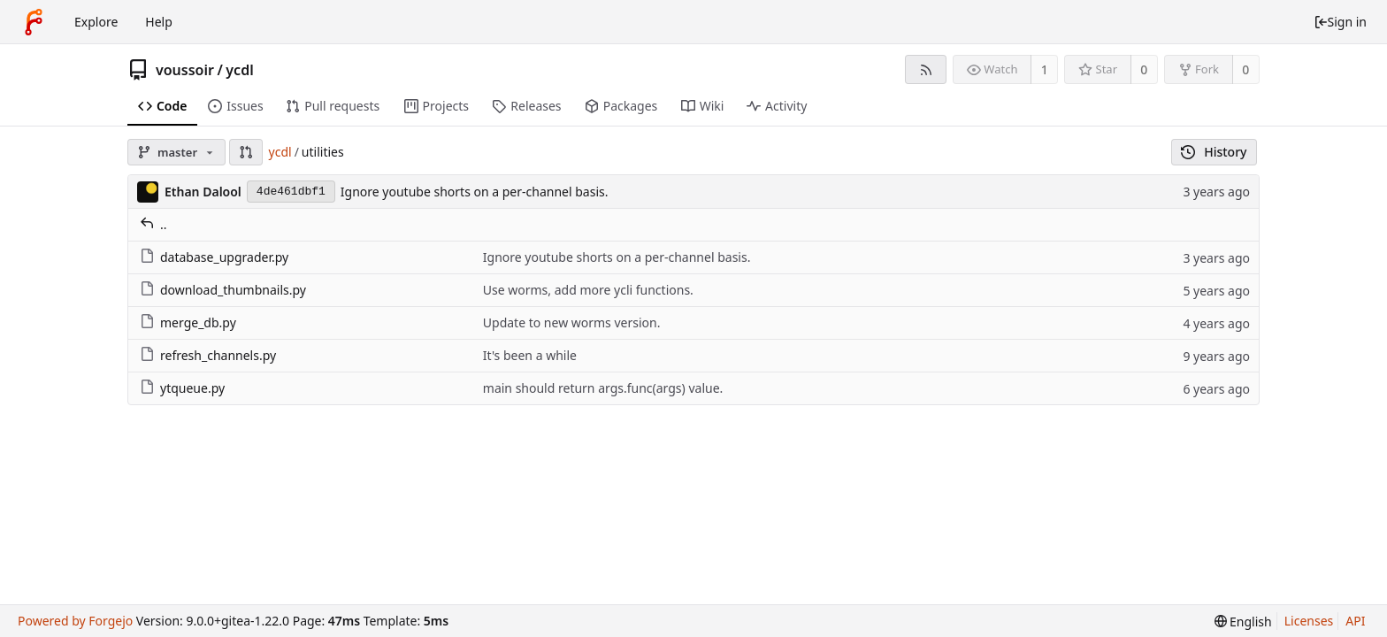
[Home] (33, 22)
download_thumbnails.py (223, 289)
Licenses (1309, 620)
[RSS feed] (925, 69)
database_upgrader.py (214, 257)
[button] (246, 152)
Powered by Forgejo (75, 620)
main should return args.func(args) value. (603, 388)
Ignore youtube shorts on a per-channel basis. (475, 191)
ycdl (239, 70)
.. (153, 224)
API (1355, 620)
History (1214, 151)
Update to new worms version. (572, 322)
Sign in (1340, 21)
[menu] (1243, 621)
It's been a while (530, 355)
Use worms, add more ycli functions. (588, 289)
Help (158, 21)
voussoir (185, 70)
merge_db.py (188, 322)
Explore (96, 21)
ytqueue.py (182, 388)
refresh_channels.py (208, 355)
